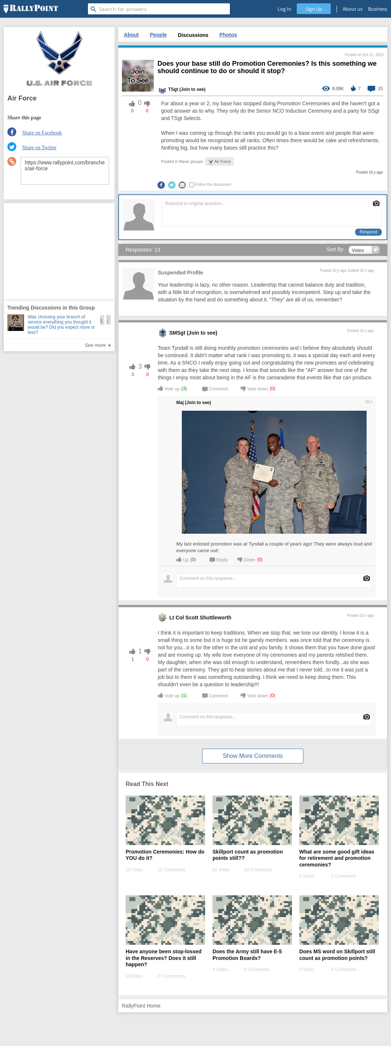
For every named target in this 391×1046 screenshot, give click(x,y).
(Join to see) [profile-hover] (192, 89)
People (158, 35)
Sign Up (314, 9)
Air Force (219, 161)
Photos (228, 35)
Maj (180, 402)
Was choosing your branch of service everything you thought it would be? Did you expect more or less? (61, 324)
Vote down (254, 388)
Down (246, 559)
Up (182, 559)
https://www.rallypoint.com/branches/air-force (65, 171)
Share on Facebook (42, 133)
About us (353, 9)
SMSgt (177, 333)
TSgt (173, 89)
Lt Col (176, 618)
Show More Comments (253, 756)
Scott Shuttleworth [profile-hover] (208, 618)
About (131, 35)
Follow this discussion (213, 184)
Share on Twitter (39, 147)
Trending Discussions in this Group (51, 308)
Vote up (169, 388)
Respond (368, 232)
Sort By (334, 249)
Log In (284, 9)
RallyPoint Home (141, 1006)
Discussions (193, 35)
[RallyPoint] (31, 8)
